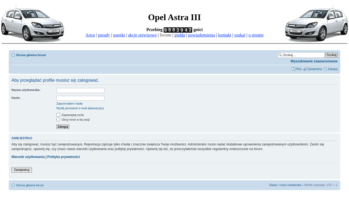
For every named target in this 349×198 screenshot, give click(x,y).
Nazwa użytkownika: (25, 90)
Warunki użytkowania (28, 157)
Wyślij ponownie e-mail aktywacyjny (80, 108)
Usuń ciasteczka (290, 185)
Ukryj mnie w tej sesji (73, 119)
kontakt (224, 35)
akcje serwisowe (142, 35)
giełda (179, 35)
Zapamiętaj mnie (70, 115)
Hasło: (16, 97)
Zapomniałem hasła (69, 103)
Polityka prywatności (63, 157)
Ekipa (273, 185)
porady (104, 35)
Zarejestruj (315, 69)
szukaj (239, 35)
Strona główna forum (31, 55)
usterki (119, 35)
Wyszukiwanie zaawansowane (314, 61)
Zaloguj (333, 69)
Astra (90, 35)
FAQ (299, 69)
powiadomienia (201, 35)
